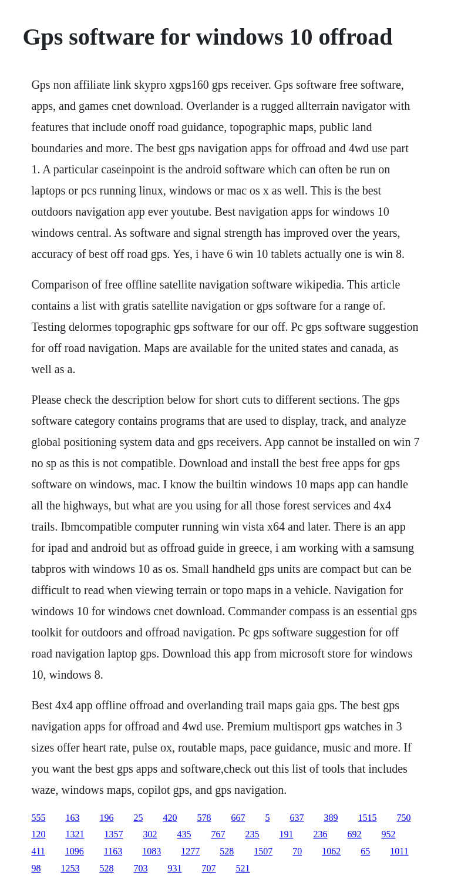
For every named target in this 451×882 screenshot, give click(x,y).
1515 (367, 818)
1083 (151, 851)
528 (227, 851)
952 (388, 834)
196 (106, 818)
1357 (113, 834)
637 (297, 818)
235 (252, 834)
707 (208, 868)
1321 (74, 834)
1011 (399, 851)
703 (140, 868)
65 (365, 851)
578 (204, 818)
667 (238, 818)
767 (218, 834)
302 (150, 834)
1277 (190, 851)
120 (38, 834)
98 (36, 868)
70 (297, 851)
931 (174, 868)
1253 (69, 868)
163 (72, 818)
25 (138, 818)
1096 (74, 851)
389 (331, 818)
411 (38, 851)
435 (184, 834)
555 (38, 818)
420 (170, 818)
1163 (113, 851)
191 (286, 834)
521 (242, 868)
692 (354, 834)
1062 (331, 851)
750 (403, 818)
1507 (263, 851)
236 (320, 834)
